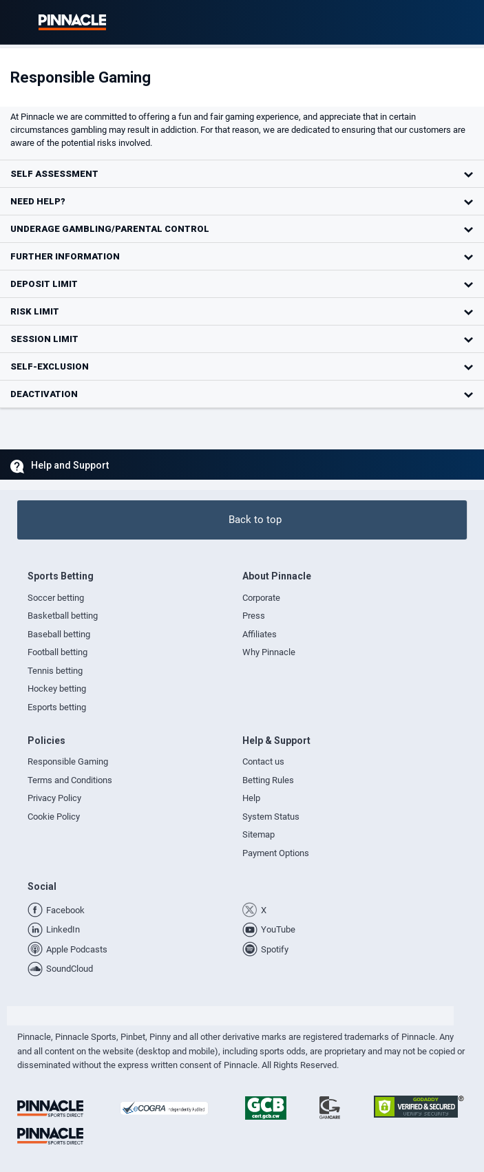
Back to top (255, 519)
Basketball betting (63, 615)
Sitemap (258, 834)
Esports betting (57, 707)
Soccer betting (56, 598)
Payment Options (275, 853)
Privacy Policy (54, 798)
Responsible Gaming (68, 761)
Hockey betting (57, 688)
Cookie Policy (54, 816)
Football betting (57, 652)
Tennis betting (55, 670)
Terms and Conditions (70, 780)
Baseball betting (59, 634)
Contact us (263, 761)
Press (253, 615)
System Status (270, 816)
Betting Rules (268, 780)
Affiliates (259, 634)
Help (251, 798)
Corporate (261, 598)
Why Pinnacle (268, 652)
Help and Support (70, 465)
